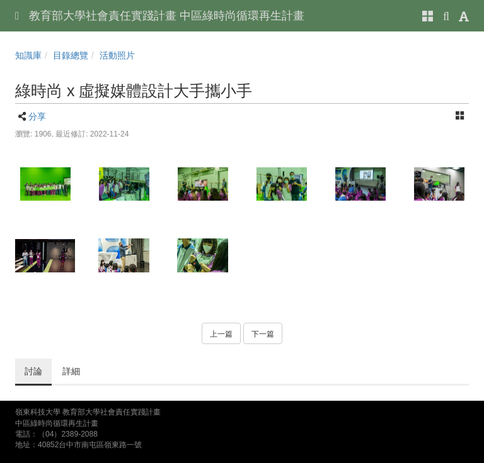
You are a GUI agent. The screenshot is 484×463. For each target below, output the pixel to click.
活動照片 (117, 55)
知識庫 (28, 55)
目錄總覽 (70, 55)
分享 (37, 116)
